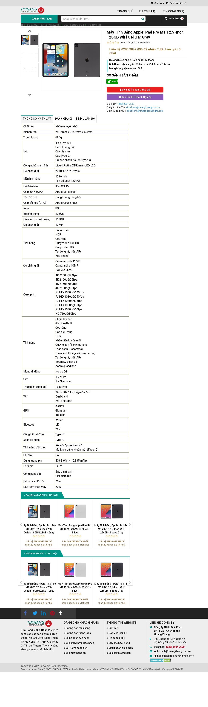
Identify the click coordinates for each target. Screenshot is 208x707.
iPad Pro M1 (94, 25)
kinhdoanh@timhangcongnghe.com (145, 110)
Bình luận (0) (85, 118)
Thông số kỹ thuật (37, 118)
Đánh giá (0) (63, 118)
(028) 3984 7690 (126, 104)
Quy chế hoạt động (119, 643)
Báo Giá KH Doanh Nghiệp (135, 97)
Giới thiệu (114, 628)
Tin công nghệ (117, 638)
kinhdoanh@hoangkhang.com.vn (143, 107)
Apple (127, 60)
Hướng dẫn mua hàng (77, 628)
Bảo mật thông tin (75, 652)
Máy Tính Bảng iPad (74, 25)
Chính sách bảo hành (77, 638)
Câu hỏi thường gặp (120, 652)
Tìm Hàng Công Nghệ (57, 666)
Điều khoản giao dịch (121, 647)
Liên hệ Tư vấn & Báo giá (135, 89)
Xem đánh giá (127, 42)
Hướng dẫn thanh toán (78, 633)
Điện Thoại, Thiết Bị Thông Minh (43, 25)
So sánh (113, 81)
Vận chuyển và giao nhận (79, 643)
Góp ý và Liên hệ (118, 633)
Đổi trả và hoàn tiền (76, 647)
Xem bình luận (143, 42)
